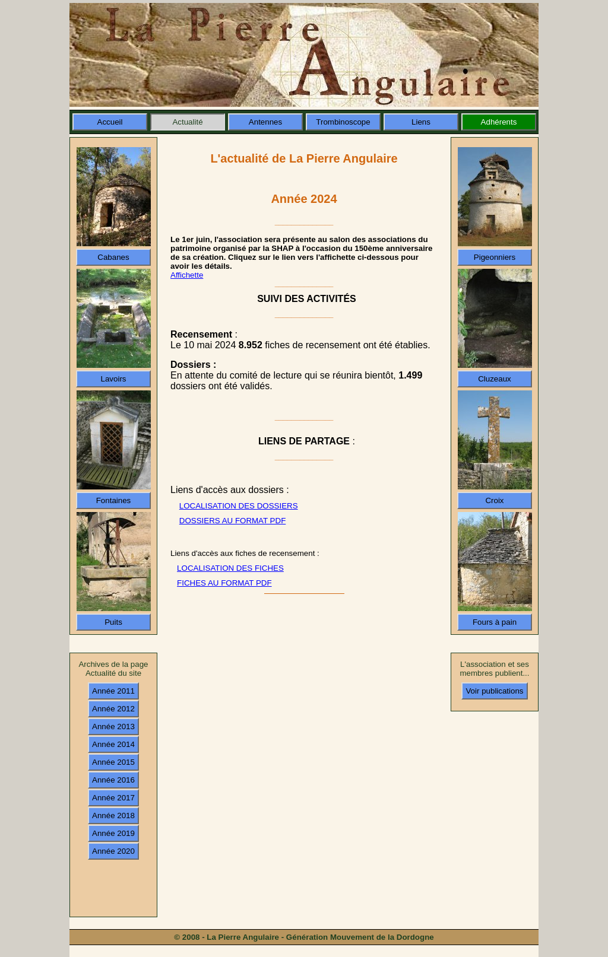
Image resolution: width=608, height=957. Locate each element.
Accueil (110, 121)
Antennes (265, 121)
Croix (494, 500)
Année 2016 (113, 779)
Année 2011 (113, 690)
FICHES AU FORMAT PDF (224, 582)
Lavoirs (113, 378)
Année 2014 (113, 744)
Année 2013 (113, 726)
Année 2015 (113, 762)
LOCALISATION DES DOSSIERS (238, 505)
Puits (113, 622)
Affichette (186, 275)
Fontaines (113, 500)
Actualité (187, 121)
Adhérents (499, 121)
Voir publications (494, 690)
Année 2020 (113, 851)
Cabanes (113, 257)
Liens (420, 121)
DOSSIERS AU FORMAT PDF (232, 520)
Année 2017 (113, 797)
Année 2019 (113, 833)
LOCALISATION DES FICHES (230, 568)
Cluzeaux (494, 378)
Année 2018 (113, 815)
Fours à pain (495, 622)
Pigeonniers (494, 257)
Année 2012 (113, 708)
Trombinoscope (343, 121)
